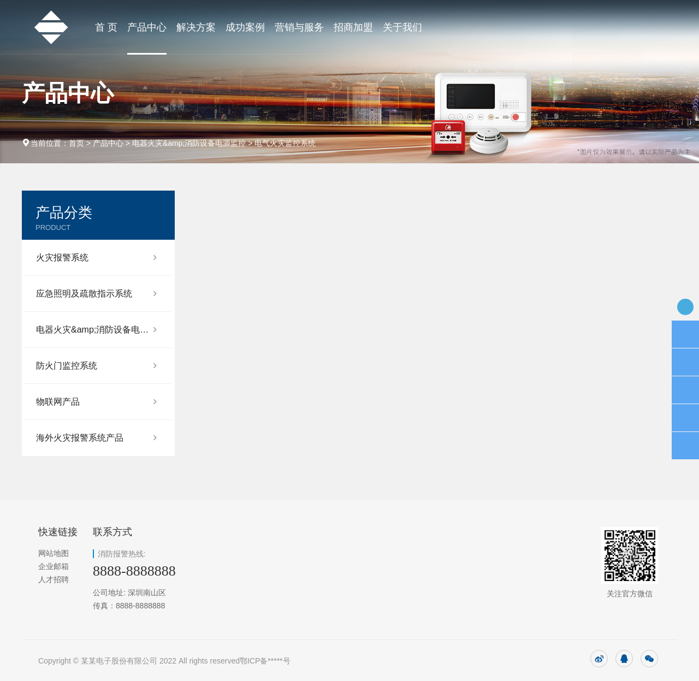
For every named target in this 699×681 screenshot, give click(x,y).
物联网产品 (58, 401)
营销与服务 (299, 27)
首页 (76, 143)
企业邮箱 (53, 566)
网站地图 (53, 553)
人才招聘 (53, 579)
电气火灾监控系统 (285, 143)
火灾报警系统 (62, 257)
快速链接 (58, 532)
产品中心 (147, 27)
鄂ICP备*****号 (265, 660)
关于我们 (402, 27)
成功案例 (245, 27)
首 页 (106, 27)
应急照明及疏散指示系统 (84, 293)
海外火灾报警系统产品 (79, 437)
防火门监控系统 (66, 365)
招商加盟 (353, 27)
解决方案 (196, 27)
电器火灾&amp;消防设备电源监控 (189, 143)
